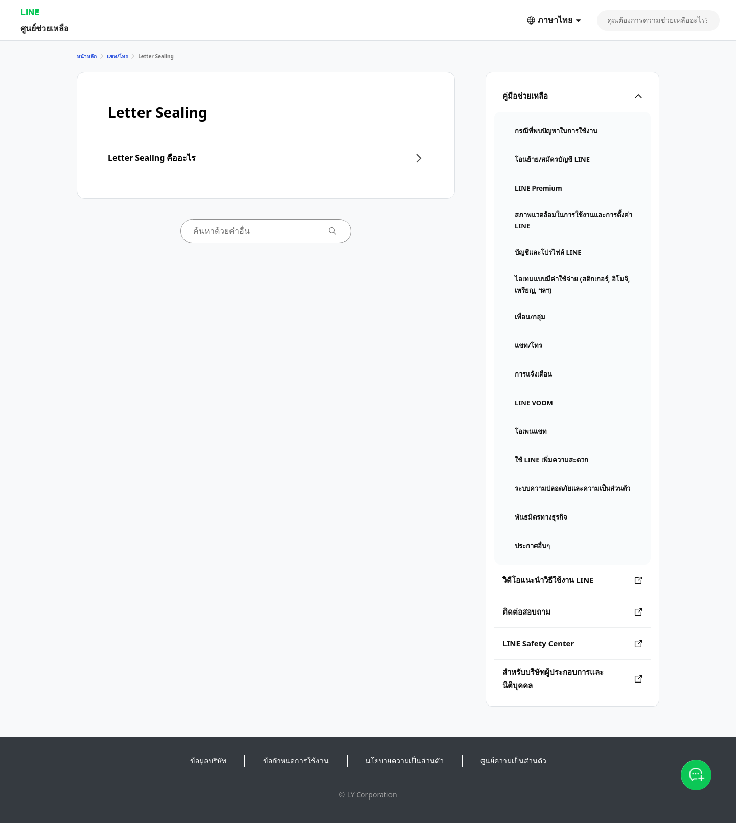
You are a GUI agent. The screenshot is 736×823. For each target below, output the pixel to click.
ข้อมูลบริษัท (208, 760)
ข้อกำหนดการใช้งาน (296, 760)
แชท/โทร (117, 56)
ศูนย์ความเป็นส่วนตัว (513, 760)
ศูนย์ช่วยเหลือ (44, 27)
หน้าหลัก (87, 56)
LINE (29, 12)
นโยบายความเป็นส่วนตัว (404, 760)
